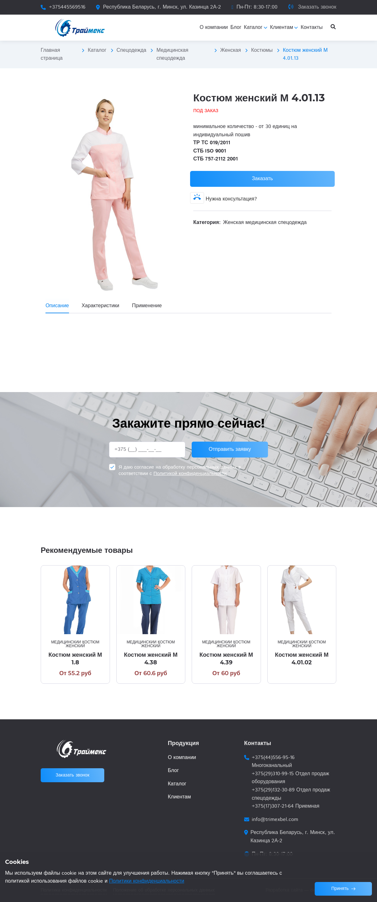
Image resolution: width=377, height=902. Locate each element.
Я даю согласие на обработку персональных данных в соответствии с (180, 470)
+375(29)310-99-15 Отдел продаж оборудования (290, 778)
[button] (178, 97)
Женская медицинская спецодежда (265, 222)
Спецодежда (132, 50)
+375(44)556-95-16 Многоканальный (273, 762)
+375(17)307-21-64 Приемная (285, 806)
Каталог (97, 50)
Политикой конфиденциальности (190, 473)
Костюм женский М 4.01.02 (302, 658)
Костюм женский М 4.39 (226, 658)
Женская (230, 50)
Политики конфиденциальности (146, 881)
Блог (173, 770)
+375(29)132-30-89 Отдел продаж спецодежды (291, 794)
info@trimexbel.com (275, 819)
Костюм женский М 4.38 (151, 658)
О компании (182, 757)
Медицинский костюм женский (75, 644)
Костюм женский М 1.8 (75, 658)
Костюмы (262, 50)
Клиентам (179, 797)
